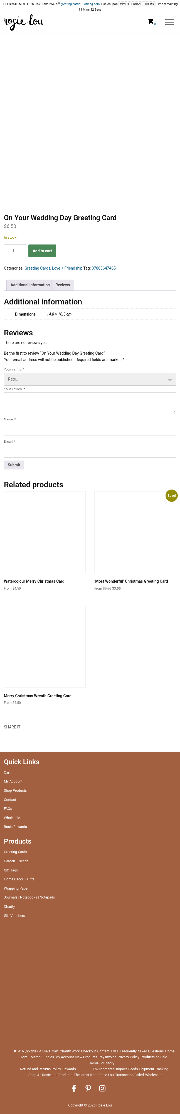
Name (10, 419)
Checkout (88, 1051)
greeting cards (70, 4)
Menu (170, 22)
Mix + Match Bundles (37, 1057)
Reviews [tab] (62, 285)
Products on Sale (154, 1057)
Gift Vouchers (14, 916)
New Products (86, 1057)
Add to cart (42, 251)
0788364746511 (106, 268)
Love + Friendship (67, 268)
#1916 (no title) (26, 1051)
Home (170, 1051)
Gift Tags (11, 870)
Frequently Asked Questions (142, 1051)
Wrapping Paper (16, 888)
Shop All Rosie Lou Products (50, 1075)
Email (10, 442)
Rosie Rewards (15, 827)
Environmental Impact (110, 1069)
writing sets (92, 4)
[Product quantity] (15, 250)
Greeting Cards (37, 268)
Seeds (133, 1069)
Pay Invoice (107, 1057)
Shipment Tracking (153, 1069)
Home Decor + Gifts (19, 879)
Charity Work (70, 1051)
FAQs (8, 809)
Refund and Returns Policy (40, 1069)
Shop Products (15, 790)
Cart (7, 772)
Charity (9, 906)
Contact (10, 800)
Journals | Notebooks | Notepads (29, 897)
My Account (13, 781)
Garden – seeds (16, 861)
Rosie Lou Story (102, 1063)
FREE (115, 1051)
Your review (14, 389)
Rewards (69, 1069)
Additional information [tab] (30, 285)
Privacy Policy (128, 1057)
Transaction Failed (129, 1075)
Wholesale (12, 818)
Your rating (14, 369)
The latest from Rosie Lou (94, 1075)
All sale (45, 1051)
